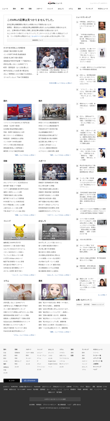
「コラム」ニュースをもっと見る (23, 335)
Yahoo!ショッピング (98, 304)
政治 (4, 358)
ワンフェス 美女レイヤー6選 (13, 255)
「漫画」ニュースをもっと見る (59, 332)
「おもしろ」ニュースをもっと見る (58, 275)
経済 (4, 355)
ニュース (5, 8)
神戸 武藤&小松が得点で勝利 (49, 201)
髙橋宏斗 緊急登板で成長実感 (49, 192)
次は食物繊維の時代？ (46, 132)
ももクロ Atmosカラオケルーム (14, 249)
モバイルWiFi (21, 389)
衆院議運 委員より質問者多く (13, 148)
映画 (16, 355)
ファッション (41, 366)
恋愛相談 (42, 389)
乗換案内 (73, 389)
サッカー (28, 358)
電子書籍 (59, 392)
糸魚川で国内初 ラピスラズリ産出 (15, 328)
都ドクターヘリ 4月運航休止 (13, 135)
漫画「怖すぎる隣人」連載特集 (49, 306)
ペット (50, 366)
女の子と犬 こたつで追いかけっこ (50, 242)
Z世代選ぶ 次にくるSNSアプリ (14, 302)
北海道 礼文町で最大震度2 (13, 58)
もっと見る (102, 295)
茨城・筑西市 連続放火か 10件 (14, 132)
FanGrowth (37, 386)
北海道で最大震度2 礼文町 (13, 51)
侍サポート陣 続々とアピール (49, 205)
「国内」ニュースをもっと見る (24, 155)
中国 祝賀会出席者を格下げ (48, 135)
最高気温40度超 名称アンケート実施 (16, 315)
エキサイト (104, 3)
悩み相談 (35, 389)
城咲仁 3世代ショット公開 (12, 192)
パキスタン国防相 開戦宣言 (48, 148)
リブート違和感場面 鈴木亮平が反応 (16, 189)
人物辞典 (95, 364)
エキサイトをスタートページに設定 (55, 399)
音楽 (16, 358)
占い (48, 389)
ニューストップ (94, 3)
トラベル (62, 361)
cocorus (29, 389)
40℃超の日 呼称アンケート (13, 265)
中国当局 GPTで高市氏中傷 (48, 129)
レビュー (39, 352)
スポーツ (39, 8)
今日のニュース (103, 8)
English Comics (52, 364)
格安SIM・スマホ (102, 386)
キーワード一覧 (97, 361)
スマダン (62, 352)
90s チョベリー (64, 364)
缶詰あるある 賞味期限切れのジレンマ (16, 321)
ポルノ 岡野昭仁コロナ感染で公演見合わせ (18, 74)
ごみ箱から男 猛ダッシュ (47, 145)
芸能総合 (17, 352)
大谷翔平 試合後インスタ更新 (49, 195)
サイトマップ (97, 366)
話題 (72, 355)
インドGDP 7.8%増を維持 (12, 141)
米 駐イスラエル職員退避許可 (49, 122)
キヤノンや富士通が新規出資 (13, 145)
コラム (71, 8)
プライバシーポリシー (49, 404)
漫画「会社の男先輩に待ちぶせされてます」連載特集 (54, 309)
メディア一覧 (97, 358)
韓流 (16, 364)
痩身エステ (51, 392)
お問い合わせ (77, 404)
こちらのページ (36, 36)
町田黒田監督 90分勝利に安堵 (49, 208)
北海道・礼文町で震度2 (11, 126)
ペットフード (98, 389)
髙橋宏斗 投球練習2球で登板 (48, 182)
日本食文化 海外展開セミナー (13, 268)
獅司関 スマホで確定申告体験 (13, 151)
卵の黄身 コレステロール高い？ (14, 325)
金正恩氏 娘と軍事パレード (48, 141)
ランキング (89, 8)
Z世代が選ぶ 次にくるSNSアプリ (15, 64)
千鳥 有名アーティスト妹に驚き (14, 211)
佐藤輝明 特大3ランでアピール (49, 211)
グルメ (39, 364)
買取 (94, 386)
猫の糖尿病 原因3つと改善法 (48, 271)
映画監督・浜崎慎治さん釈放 (13, 138)
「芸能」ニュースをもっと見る (24, 215)
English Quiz (52, 361)
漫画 (79, 8)
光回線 (6, 389)
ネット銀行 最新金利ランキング (14, 309)
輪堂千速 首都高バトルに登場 (13, 261)
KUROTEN (14, 386)
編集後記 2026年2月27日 (12, 242)
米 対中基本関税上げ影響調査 (14, 48)
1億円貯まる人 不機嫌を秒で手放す (15, 306)
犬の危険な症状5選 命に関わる (49, 255)
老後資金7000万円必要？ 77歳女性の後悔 (18, 61)
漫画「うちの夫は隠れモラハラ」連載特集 (53, 328)
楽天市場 (86, 304)
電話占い (88, 386)
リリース (95, 352)
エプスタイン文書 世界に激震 (49, 151)
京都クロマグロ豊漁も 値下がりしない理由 (18, 312)
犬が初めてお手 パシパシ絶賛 (49, 261)
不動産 (79, 389)
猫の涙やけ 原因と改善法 (47, 252)
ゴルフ (28, 361)
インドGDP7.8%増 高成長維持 (14, 54)
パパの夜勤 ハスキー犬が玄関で (50, 258)
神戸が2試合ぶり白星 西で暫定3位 (16, 71)
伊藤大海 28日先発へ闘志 (47, 198)
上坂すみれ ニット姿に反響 (12, 208)
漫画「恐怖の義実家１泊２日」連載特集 (52, 315)
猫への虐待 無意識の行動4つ (48, 246)
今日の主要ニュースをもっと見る (60, 83)
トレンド (50, 8)
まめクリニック (46, 386)
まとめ (5, 361)
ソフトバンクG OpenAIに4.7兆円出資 (16, 122)
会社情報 (31, 404)
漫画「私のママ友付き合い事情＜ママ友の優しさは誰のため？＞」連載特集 (54, 302)
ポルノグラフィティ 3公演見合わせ (15, 182)
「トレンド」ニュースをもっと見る (23, 275)
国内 (14, 8)
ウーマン (53, 389)
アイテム (75, 386)
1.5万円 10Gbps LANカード (13, 258)
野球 (27, 355)
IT (37, 361)
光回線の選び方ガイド (25, 386)
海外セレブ (18, 361)
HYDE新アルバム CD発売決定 (13, 201)
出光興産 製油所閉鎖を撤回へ (13, 129)
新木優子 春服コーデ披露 (12, 186)
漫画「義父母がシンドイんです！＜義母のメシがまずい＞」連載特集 (54, 318)
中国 (4, 370)
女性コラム (63, 355)
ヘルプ (95, 369)
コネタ (50, 355)
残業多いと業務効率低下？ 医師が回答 (16, 318)
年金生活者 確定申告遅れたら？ (14, 331)
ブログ (82, 386)
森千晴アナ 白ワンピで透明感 (13, 198)
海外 (22, 8)
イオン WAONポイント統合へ (13, 252)
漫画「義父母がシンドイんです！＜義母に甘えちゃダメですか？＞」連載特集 (54, 312)
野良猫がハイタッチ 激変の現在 (50, 265)
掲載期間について (37, 40)
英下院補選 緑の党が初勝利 (48, 138)
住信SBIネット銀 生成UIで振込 (14, 246)
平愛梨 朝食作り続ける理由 (12, 195)
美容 (91, 389)
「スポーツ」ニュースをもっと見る (58, 215)
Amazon (79, 304)
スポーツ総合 (30, 352)
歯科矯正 (85, 389)
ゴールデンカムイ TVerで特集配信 (16, 77)
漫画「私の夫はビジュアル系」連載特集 (52, 321)
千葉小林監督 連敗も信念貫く (49, 189)
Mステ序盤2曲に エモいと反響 (14, 205)
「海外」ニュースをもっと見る (59, 155)
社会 (4, 352)
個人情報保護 (62, 404)
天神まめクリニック (59, 386)
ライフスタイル (64, 358)
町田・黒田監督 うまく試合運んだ (16, 67)
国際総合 (6, 367)
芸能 (30, 8)
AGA (105, 389)
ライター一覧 (97, 355)
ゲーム (39, 358)
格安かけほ (12, 389)
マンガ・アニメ (41, 355)
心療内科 (69, 386)
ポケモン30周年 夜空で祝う (13, 271)
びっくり (51, 352)
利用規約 (38, 404)
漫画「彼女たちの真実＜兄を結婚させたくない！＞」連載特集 (54, 325)
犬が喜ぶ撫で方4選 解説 (47, 249)
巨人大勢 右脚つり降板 (46, 186)
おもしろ (61, 8)
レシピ (60, 389)
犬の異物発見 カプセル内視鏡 (49, 268)
